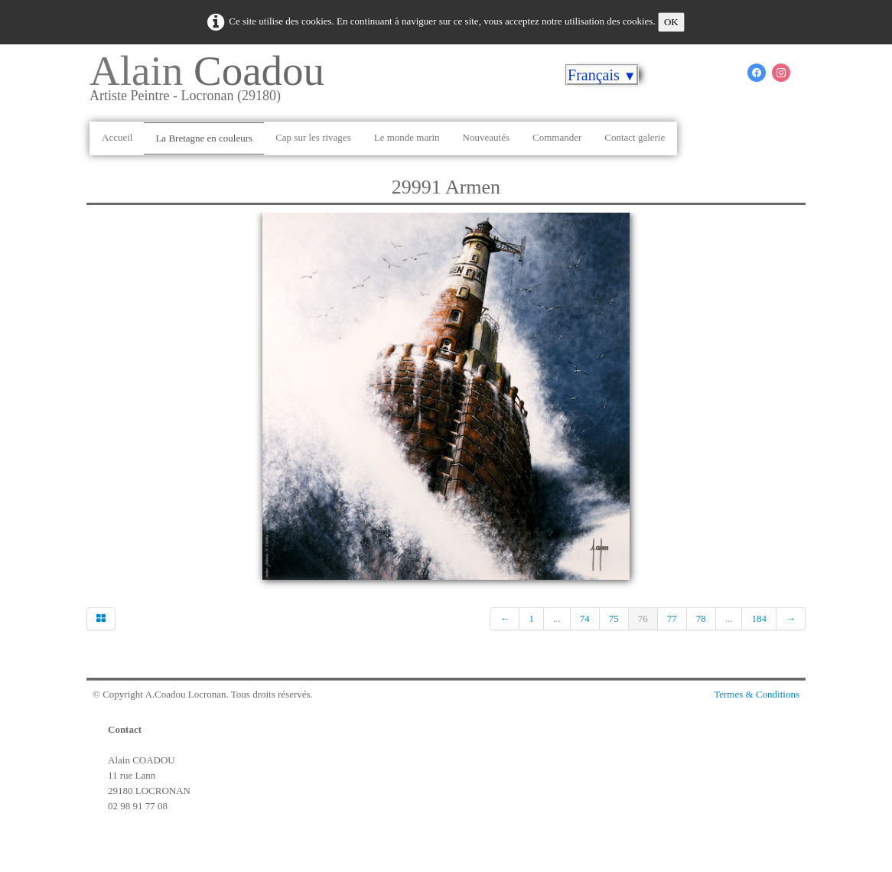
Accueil (117, 137)
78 (701, 618)
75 (614, 618)
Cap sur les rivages (313, 137)
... (557, 618)
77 (672, 618)
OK (671, 22)
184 (759, 618)
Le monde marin (407, 137)
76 (643, 618)
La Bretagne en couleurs (203, 138)
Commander (556, 137)
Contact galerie (634, 137)
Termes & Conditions (756, 694)
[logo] (213, 83)
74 (585, 618)
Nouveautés (486, 137)
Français (602, 75)
